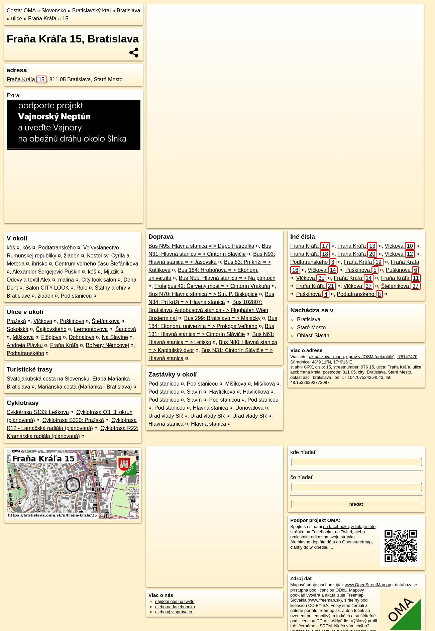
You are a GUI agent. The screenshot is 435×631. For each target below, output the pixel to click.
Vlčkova (42, 321)
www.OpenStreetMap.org (369, 584)
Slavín (194, 392)
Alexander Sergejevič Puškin (46, 272)
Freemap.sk (328, 223)
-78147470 (407, 356)
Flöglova (51, 337)
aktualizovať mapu (326, 356)
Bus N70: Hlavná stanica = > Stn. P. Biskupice (202, 294)
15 (66, 18)
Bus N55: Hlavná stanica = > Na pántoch (227, 278)
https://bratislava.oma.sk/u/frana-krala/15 (386, 223)
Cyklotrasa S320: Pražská (73, 420)
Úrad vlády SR (165, 416)
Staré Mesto (311, 327)
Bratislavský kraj (91, 10)
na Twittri (343, 531)
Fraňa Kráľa (42, 18)
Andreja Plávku (25, 345)
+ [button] (158, 16)
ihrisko (39, 264)
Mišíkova (23, 337)
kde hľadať (303, 452)
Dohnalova (82, 337)
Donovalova (249, 408)
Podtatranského (57, 247)
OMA (30, 10)
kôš (11, 247)
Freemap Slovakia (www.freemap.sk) (326, 598)
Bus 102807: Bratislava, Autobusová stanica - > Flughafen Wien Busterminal (208, 310)
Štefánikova (106, 321)
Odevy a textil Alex (29, 280)
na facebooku (336, 526)
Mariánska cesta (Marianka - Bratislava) (85, 387)
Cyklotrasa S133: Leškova (38, 412)
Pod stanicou (76, 296)
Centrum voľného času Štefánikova (96, 264)
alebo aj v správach (173, 611)
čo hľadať (301, 477)
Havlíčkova (222, 392)
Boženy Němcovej (107, 345)
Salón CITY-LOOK (47, 288)
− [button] (158, 26)
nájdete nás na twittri (174, 601)
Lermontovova (91, 329)
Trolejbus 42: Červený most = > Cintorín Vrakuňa (212, 286)
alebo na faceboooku (175, 606)
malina (66, 280)
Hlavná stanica (210, 408)
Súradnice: (300, 361)
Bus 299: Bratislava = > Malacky (222, 318)
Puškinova (72, 321)
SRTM (326, 625)
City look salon (98, 280)
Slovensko (53, 10)
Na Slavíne (115, 337)
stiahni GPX (301, 367)
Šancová (125, 329)
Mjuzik (111, 272)
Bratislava (128, 10)
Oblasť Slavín (313, 335)
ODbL (340, 590)
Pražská (16, 321)
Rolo (81, 288)
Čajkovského (51, 329)
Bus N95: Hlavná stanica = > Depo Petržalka (201, 246)
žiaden (72, 255)
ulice (16, 18)
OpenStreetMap (294, 223)
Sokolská (17, 329)
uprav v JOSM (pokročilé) (370, 356)
